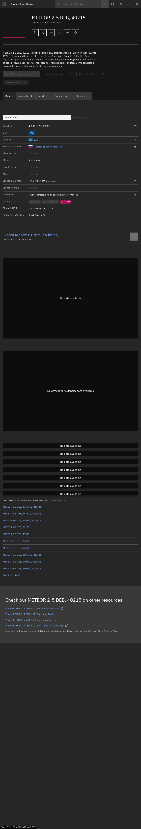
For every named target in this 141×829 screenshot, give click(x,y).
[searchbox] (78, 4)
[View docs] (113, 4)
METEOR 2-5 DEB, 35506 (16, 547)
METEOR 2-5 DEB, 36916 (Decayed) (22, 520)
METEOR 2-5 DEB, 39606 (16, 541)
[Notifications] (129, 4)
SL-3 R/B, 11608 (11, 575)
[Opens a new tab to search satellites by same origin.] (135, 140)
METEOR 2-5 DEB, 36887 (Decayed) (22, 513)
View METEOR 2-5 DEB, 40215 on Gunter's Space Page (36, 625)
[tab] (9, 96)
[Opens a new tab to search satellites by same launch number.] (135, 126)
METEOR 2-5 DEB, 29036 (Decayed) (22, 568)
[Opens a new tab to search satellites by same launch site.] (135, 195)
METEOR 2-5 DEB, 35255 (16, 527)
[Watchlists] (121, 4)
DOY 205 (5, 827)
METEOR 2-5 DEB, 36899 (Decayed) (22, 554)
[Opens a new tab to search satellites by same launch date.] (135, 181)
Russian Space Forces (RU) (48, 146)
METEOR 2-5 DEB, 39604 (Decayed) (22, 506)
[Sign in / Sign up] (137, 4)
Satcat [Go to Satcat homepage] (22, 4)
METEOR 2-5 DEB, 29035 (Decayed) (22, 561)
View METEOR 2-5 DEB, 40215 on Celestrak (30, 619)
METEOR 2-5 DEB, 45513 (16, 534)
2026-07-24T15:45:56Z (23, 827)
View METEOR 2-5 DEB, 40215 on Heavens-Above (34, 608)
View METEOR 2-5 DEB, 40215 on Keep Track (31, 614)
